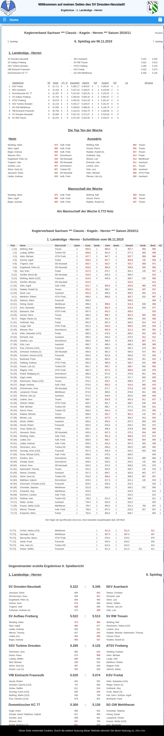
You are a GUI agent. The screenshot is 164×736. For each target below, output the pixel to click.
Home (14, 20)
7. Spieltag (158, 41)
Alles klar (140, 730)
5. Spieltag (13, 41)
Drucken (159, 33)
